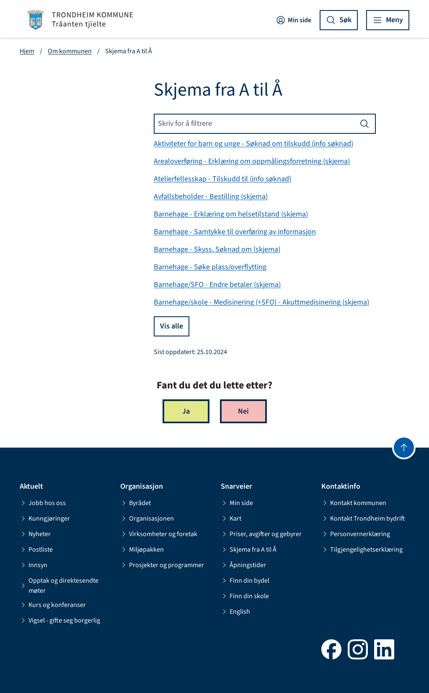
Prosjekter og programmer (162, 565)
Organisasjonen (147, 518)
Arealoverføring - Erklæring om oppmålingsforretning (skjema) (252, 161)
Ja (186, 411)
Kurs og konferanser (53, 605)
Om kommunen (70, 51)
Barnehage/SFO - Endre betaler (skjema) (217, 284)
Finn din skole (245, 596)
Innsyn (33, 565)
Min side (293, 20)
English (235, 611)
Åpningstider (243, 565)
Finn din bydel (245, 580)
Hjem (27, 51)
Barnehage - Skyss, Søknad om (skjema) (217, 249)
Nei (243, 411)
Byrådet (135, 503)
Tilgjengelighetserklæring (362, 549)
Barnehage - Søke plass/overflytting (210, 267)
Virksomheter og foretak (158, 534)
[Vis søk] (339, 20)
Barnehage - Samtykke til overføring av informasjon (235, 232)
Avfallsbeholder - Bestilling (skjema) (211, 196)
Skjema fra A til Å (249, 549)
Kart (231, 518)
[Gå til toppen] (404, 447)
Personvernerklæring (355, 534)
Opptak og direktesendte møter (59, 585)
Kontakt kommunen (353, 503)
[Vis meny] (387, 20)
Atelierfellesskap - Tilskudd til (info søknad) (222, 179)
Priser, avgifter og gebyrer (261, 534)
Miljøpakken (142, 549)
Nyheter (35, 534)
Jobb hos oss (43, 503)
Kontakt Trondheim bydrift (363, 518)
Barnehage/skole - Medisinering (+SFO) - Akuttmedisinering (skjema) (261, 302)
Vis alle (171, 326)
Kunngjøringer (45, 518)
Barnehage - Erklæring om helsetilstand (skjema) (231, 214)
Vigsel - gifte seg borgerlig (60, 620)
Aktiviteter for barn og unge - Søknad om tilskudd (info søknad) (253, 143)
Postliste (36, 549)
